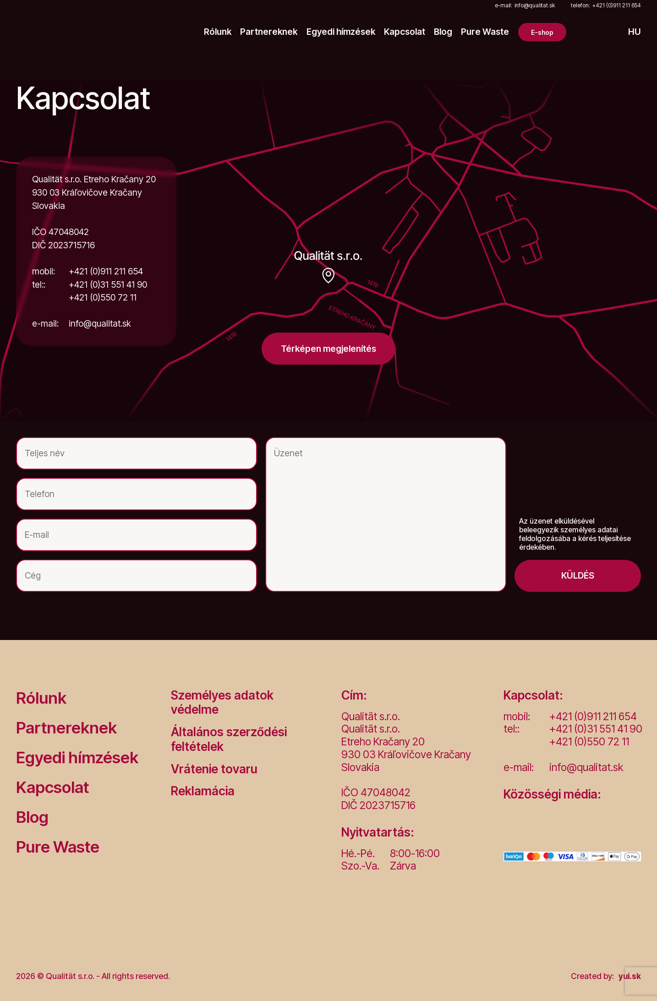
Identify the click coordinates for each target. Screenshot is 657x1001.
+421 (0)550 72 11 (103, 297)
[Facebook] (513, 826)
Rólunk (217, 32)
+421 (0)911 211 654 (606, 5)
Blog (443, 32)
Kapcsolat (404, 32)
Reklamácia (203, 791)
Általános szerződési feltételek (229, 739)
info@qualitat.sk (525, 5)
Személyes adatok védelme (222, 702)
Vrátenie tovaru (214, 769)
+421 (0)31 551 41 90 (89, 284)
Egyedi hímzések (341, 32)
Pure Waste (485, 32)
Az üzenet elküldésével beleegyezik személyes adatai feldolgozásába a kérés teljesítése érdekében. (575, 534)
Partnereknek (268, 32)
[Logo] (70, 32)
